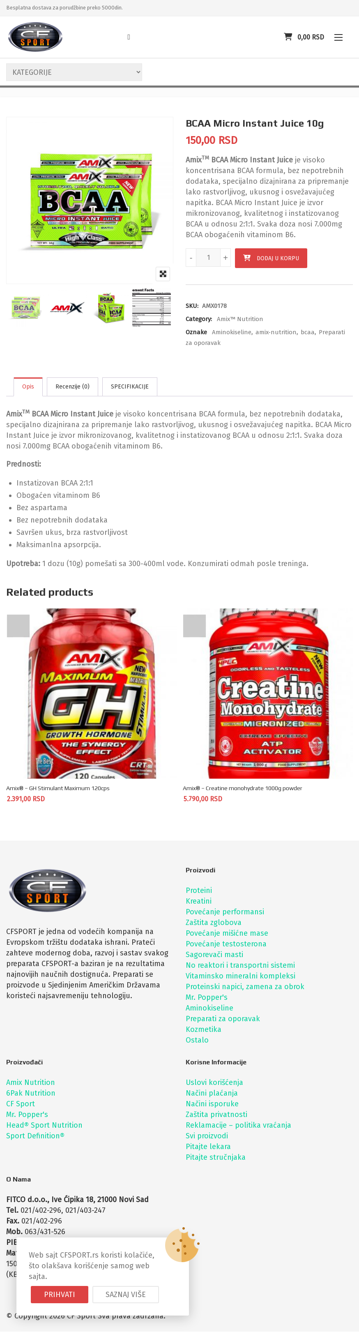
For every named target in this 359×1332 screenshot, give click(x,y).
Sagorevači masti (214, 955)
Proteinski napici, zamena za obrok (245, 987)
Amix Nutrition (30, 1082)
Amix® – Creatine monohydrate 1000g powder (242, 788)
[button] (338, 37)
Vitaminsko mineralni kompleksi (240, 976)
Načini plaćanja (212, 1093)
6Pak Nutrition (30, 1093)
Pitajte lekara (208, 1147)
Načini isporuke (212, 1104)
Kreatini (199, 901)
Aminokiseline (231, 332)
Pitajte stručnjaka (216, 1157)
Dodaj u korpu (278, 258)
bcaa (308, 332)
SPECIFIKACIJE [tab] (130, 386)
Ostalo (197, 1040)
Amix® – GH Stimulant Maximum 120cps (58, 788)
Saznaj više (126, 1294)
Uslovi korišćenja (214, 1082)
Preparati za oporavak (223, 1019)
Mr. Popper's (207, 997)
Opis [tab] (28, 386)
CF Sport (20, 1104)
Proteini (199, 890)
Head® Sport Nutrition (44, 1125)
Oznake (196, 332)
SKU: (192, 306)
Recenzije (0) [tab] (72, 386)
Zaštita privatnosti (216, 1114)
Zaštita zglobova (214, 922)
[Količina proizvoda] (208, 257)
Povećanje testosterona (226, 944)
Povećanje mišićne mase (227, 933)
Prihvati (59, 1294)
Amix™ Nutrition (240, 319)
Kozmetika (203, 1029)
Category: (199, 319)
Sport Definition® (35, 1136)
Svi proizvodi (207, 1136)
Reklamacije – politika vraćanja (238, 1125)
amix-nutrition (276, 332)
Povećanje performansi (225, 912)
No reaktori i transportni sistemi (240, 965)
